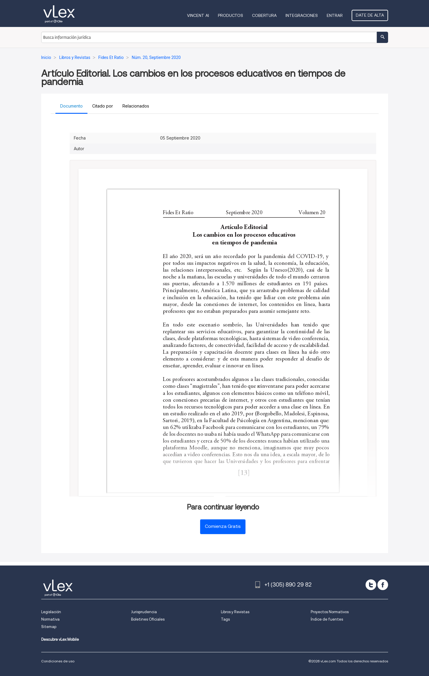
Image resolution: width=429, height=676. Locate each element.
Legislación (51, 612)
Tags (225, 619)
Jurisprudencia (144, 612)
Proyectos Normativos (330, 612)
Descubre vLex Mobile (60, 639)
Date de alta (370, 15)
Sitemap (48, 626)
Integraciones (302, 15)
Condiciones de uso (57, 661)
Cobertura (264, 15)
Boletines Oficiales (148, 619)
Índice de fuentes (327, 619)
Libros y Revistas (235, 612)
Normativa (50, 619)
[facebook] (382, 584)
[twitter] (371, 584)
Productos (230, 15)
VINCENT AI (198, 15)
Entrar (335, 15)
